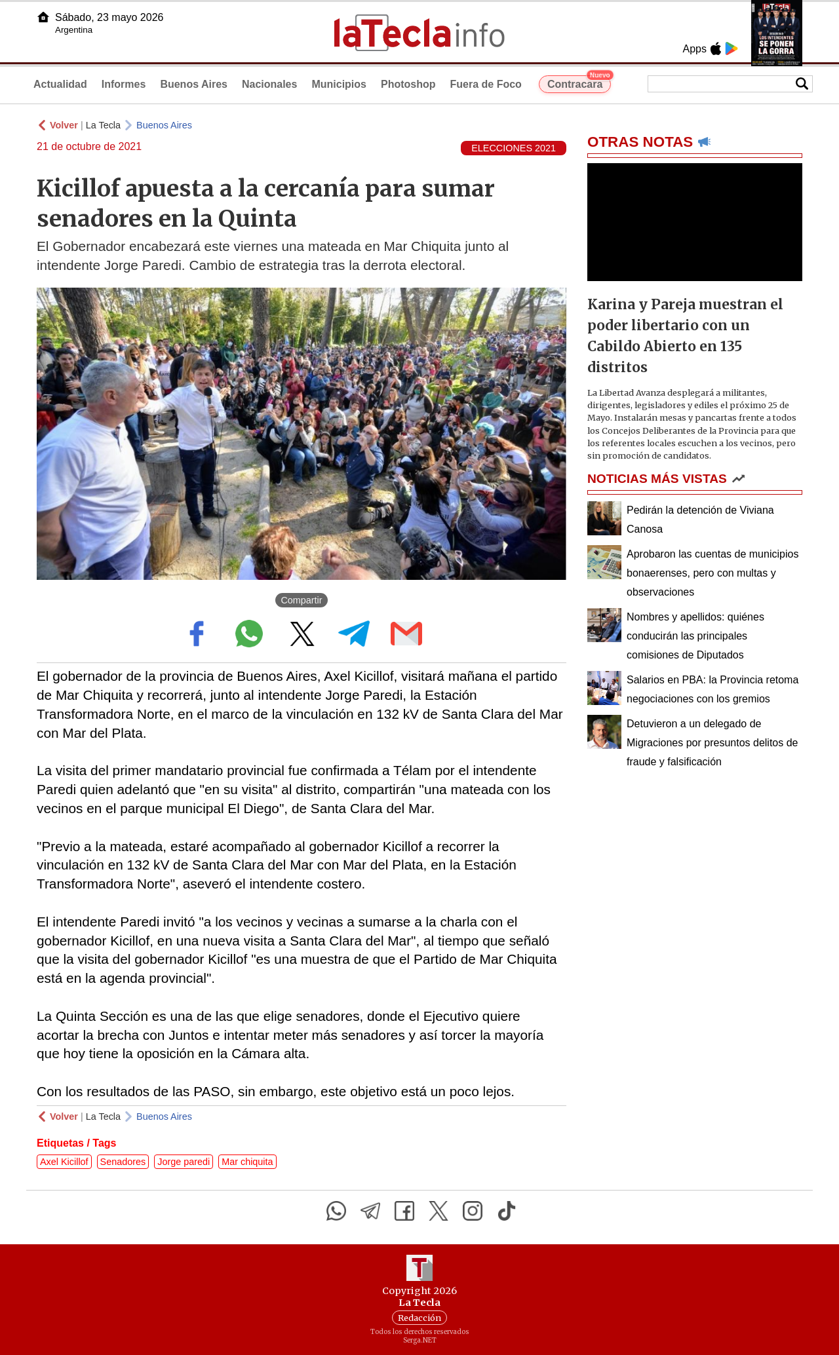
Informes (124, 84)
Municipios (338, 84)
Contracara (579, 82)
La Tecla (103, 125)
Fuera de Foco (486, 84)
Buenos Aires (193, 84)
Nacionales (269, 84)
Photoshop (408, 84)
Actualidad (60, 84)
